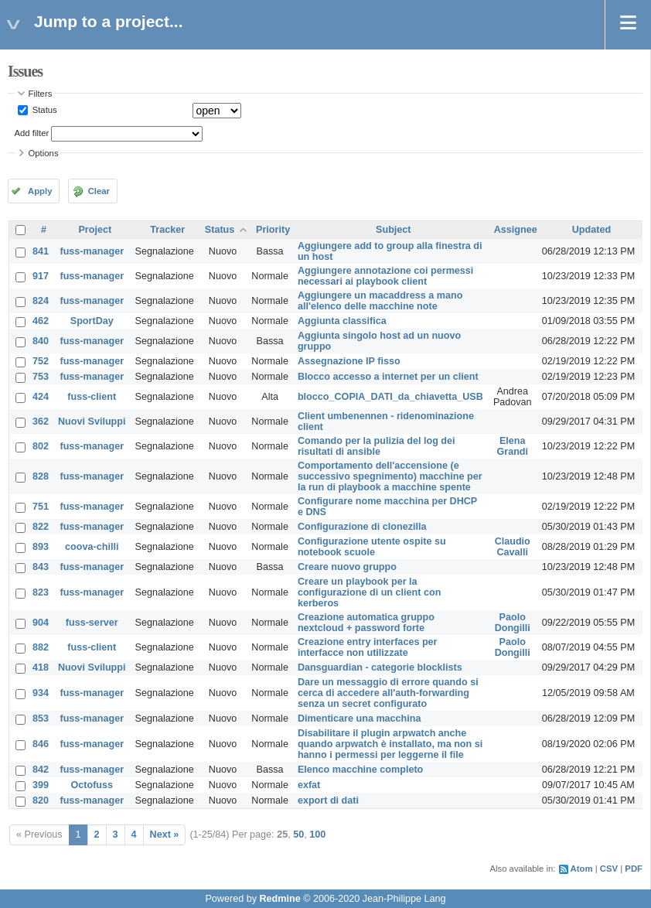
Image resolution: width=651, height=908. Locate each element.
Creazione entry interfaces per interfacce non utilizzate (368, 647)
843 (40, 567)
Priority (273, 229)
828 (40, 476)
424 (40, 396)
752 (40, 361)
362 (40, 421)
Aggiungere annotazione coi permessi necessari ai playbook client (385, 276)
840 (40, 341)
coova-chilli (91, 546)
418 (40, 667)
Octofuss (91, 785)
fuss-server (92, 622)
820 (40, 800)
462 (40, 321)
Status (43, 109)
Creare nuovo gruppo (347, 567)
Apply (40, 191)
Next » (164, 834)
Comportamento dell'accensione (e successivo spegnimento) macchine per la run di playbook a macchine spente (390, 476)
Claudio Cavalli (512, 547)
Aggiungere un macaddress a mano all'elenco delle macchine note (380, 301)
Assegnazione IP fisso (349, 361)
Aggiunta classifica (342, 321)
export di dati (328, 800)
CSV (609, 868)
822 (40, 526)
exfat (309, 785)
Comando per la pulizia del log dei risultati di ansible (376, 446)
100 (317, 834)
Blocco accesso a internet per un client (388, 376)
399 (40, 785)
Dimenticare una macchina (359, 718)
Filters (41, 93)
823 (40, 592)
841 (40, 251)
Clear (99, 191)
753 (40, 376)
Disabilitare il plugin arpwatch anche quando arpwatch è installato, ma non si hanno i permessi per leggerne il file (390, 744)
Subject (393, 229)
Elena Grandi (512, 446)
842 (40, 769)
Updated (591, 229)
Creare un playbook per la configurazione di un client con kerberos (369, 592)
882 (40, 647)
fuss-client (91, 396)
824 (40, 300)
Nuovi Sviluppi (91, 421)
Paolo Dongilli (512, 622)
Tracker (167, 229)
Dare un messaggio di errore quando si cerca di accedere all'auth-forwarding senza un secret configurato (388, 693)
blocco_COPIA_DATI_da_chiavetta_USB (390, 396)
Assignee (515, 229)
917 (40, 276)
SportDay (92, 321)
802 (40, 446)
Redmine (279, 898)
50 (298, 834)
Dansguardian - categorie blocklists (380, 667)
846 (40, 744)
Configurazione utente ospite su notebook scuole (372, 547)
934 (40, 693)
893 (40, 546)
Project (94, 229)
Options (44, 153)
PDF (633, 868)
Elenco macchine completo (360, 769)
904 (40, 622)
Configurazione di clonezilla (362, 526)
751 (40, 506)
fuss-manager (92, 251)
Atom (582, 868)
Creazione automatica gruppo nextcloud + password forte (366, 622)
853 (40, 718)
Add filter (32, 133)
